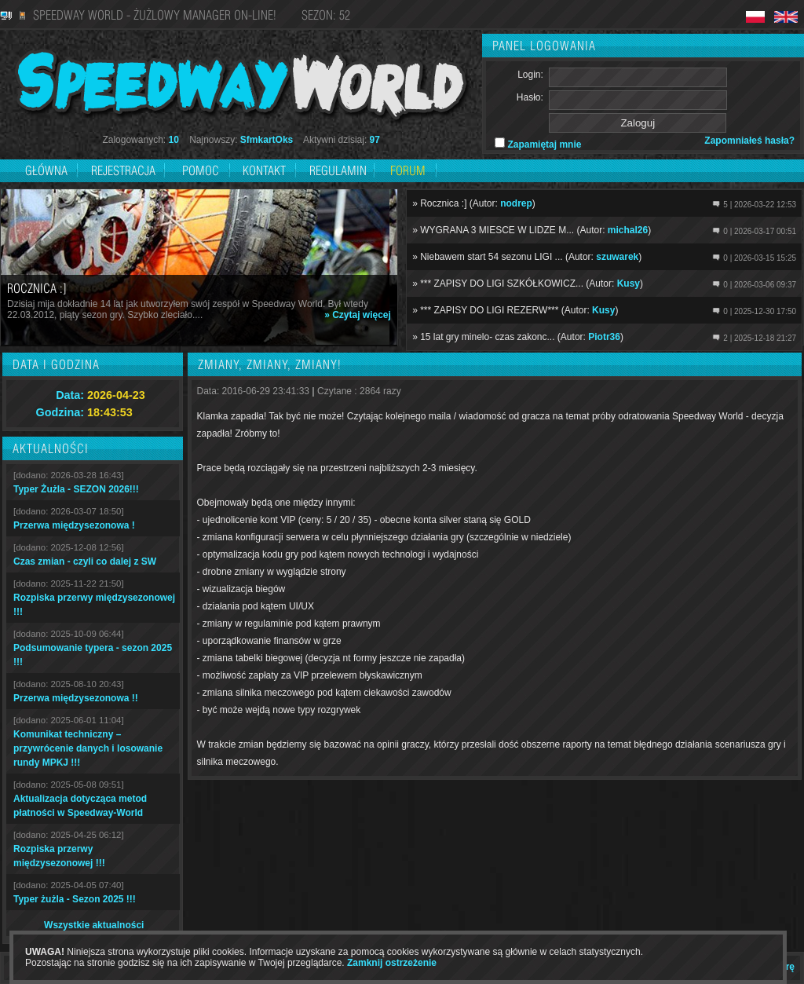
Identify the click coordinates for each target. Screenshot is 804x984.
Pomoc (200, 170)
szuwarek (617, 256)
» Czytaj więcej (357, 314)
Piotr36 (604, 336)
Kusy (628, 283)
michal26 (628, 230)
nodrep (516, 203)
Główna (46, 170)
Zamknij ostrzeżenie (392, 962)
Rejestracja (125, 170)
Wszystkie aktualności (94, 925)
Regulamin (338, 170)
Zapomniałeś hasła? (749, 140)
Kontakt (264, 170)
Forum (408, 170)
